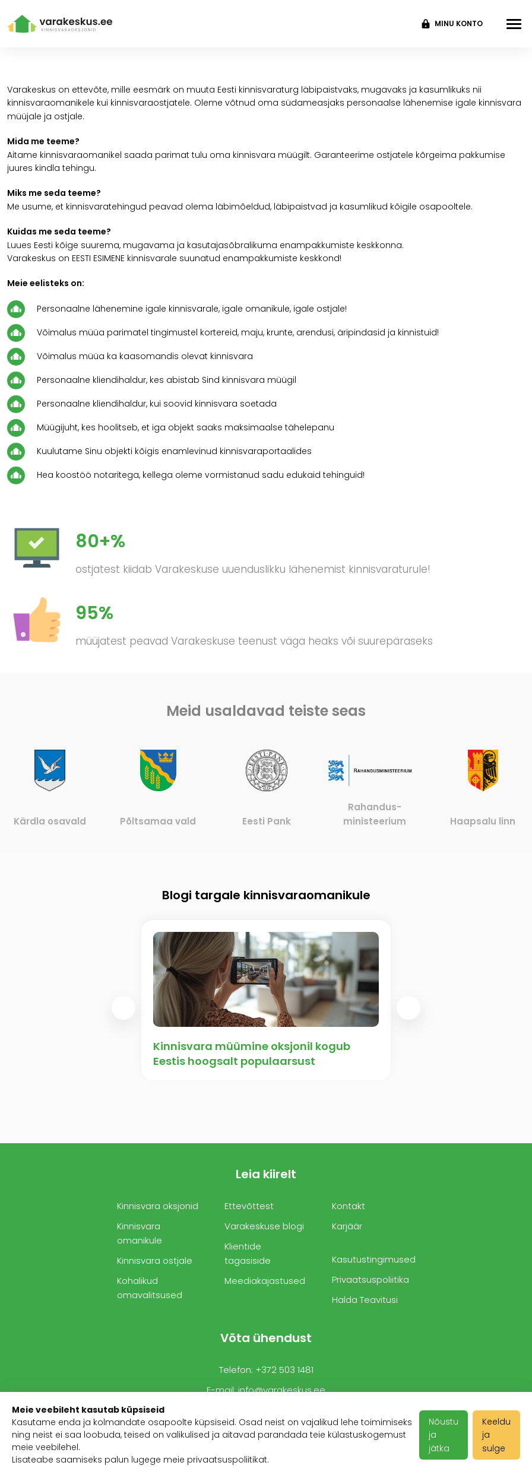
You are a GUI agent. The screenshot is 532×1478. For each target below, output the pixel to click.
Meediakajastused (264, 1280)
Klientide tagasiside (247, 1253)
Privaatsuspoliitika (370, 1279)
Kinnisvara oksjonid (157, 1206)
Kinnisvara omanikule (139, 1233)
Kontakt (348, 1206)
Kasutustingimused (374, 1259)
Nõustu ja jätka (443, 1435)
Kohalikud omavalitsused (149, 1287)
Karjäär (347, 1226)
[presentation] (123, 1008)
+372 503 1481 (284, 1369)
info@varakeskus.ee (281, 1390)
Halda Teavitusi (365, 1299)
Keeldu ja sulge (496, 1435)
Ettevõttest (249, 1206)
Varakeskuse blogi (264, 1226)
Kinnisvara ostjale (154, 1260)
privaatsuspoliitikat (227, 1460)
